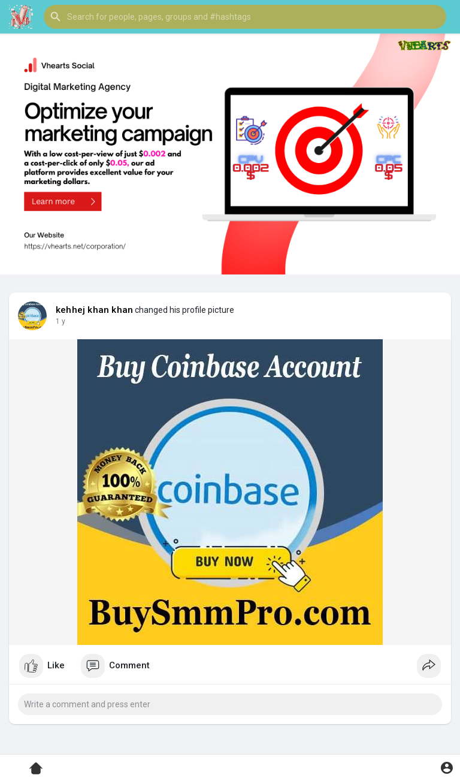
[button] (245, 17)
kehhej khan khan (94, 309)
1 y (60, 321)
